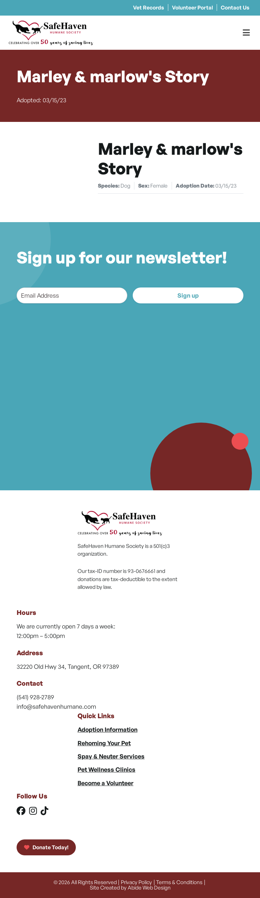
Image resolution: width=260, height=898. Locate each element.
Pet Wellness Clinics (106, 769)
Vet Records (148, 7)
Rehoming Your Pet (104, 743)
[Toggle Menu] (246, 32)
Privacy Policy (136, 882)
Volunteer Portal (192, 7)
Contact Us (235, 7)
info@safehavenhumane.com (56, 706)
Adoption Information (107, 729)
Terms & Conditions (179, 882)
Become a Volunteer (105, 783)
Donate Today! (46, 847)
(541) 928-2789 (35, 697)
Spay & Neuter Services (111, 756)
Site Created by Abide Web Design (130, 887)
